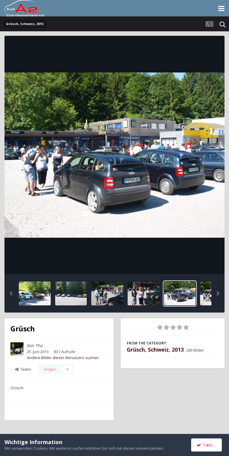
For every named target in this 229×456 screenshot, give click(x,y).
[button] (11, 293)
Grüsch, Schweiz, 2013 (155, 349)
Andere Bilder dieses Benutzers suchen (63, 357)
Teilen (23, 369)
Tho (39, 345)
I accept (207, 445)
